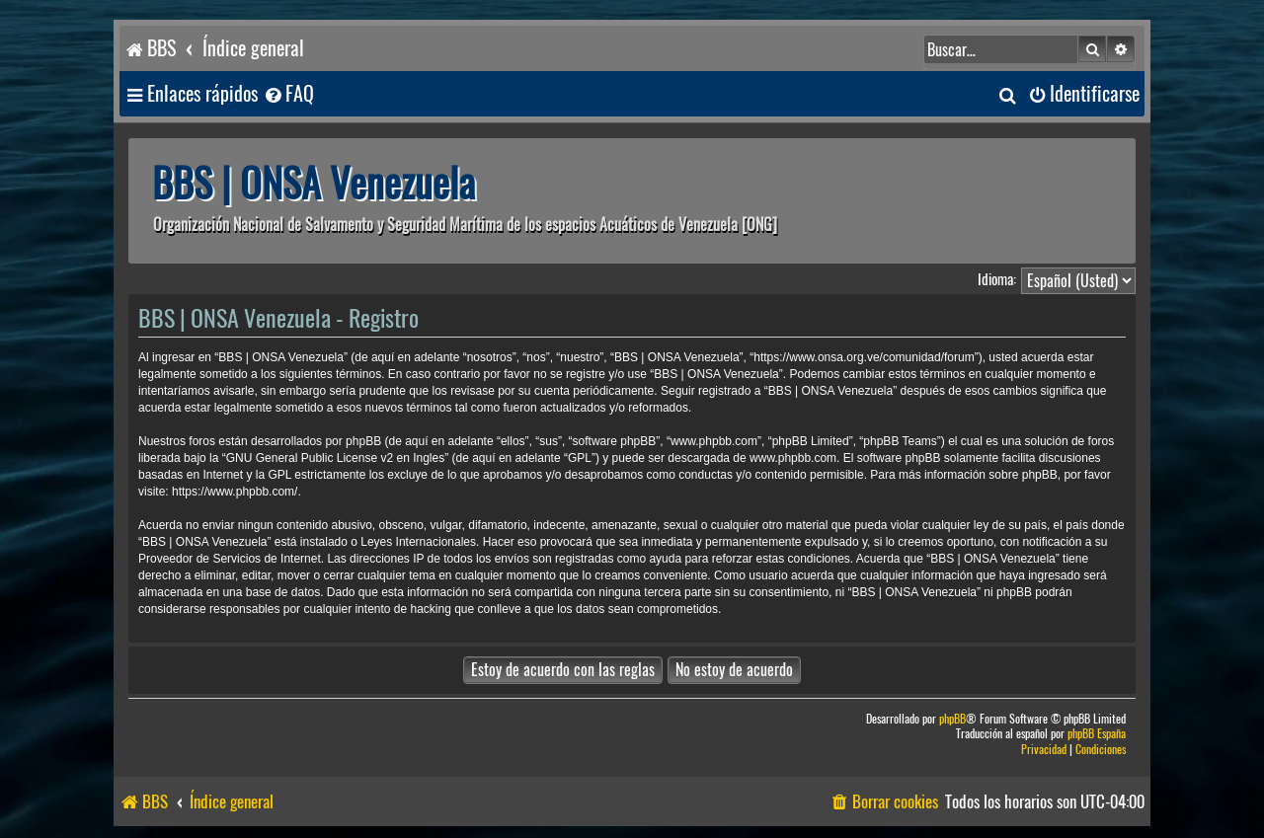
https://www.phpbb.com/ (234, 491)
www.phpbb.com (793, 458)
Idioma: (997, 279)
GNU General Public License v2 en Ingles (335, 458)
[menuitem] (288, 94)
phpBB (952, 719)
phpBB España (1096, 733)
